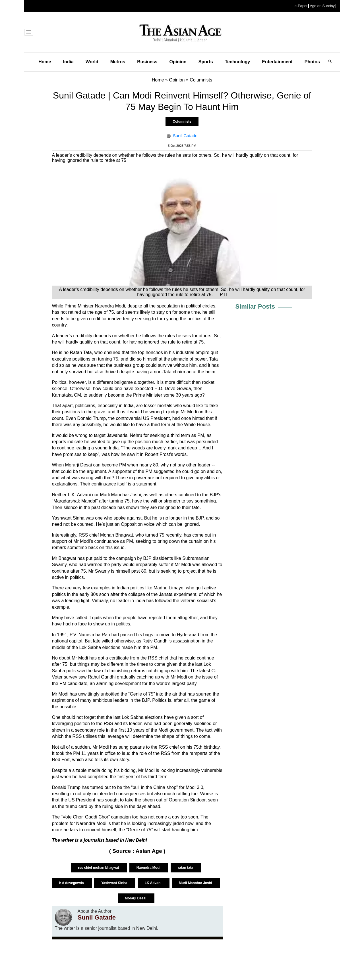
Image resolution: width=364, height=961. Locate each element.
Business (147, 61)
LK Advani (153, 883)
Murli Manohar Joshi (196, 883)
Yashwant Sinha (114, 883)
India (68, 61)
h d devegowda (72, 883)
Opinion (177, 61)
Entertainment (277, 61)
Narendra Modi (148, 868)
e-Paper (301, 6)
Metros (117, 61)
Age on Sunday (322, 6)
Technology (237, 61)
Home (44, 61)
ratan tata (186, 868)
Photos (312, 61)
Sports (205, 61)
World (92, 61)
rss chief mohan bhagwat (99, 868)
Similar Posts (255, 306)
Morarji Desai (136, 898)
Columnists (182, 121)
